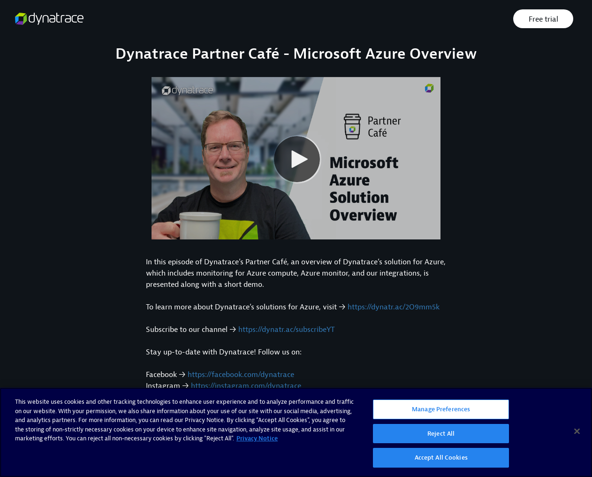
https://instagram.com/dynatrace (246, 386)
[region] (296, 432)
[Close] (577, 431)
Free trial (543, 19)
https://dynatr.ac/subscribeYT (286, 329)
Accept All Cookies (441, 458)
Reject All (441, 434)
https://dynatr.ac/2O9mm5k (394, 307)
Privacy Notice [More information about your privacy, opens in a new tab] (257, 438)
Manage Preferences (441, 409)
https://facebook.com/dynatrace (241, 374)
